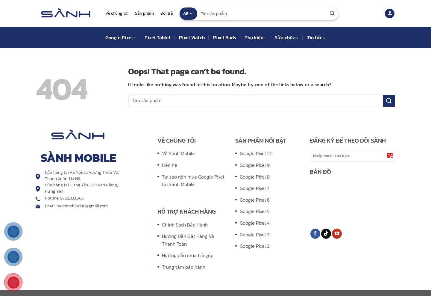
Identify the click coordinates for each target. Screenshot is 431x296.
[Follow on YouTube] (337, 234)
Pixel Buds (224, 37)
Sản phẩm (144, 13)
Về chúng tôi (116, 13)
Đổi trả (166, 13)
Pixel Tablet (158, 37)
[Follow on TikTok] (326, 234)
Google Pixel (120, 37)
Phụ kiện (255, 37)
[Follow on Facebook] (315, 234)
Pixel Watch (192, 37)
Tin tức (316, 37)
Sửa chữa (287, 37)
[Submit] (332, 13)
